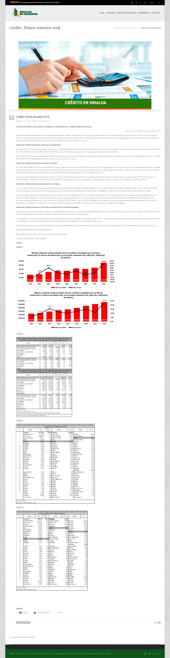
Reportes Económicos (127, 13)
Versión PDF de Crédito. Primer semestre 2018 (142, 131)
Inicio (102, 13)
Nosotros (110, 13)
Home (116, 28)
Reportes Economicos (133, 28)
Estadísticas (144, 13)
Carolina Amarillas (43, 121)
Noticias (122, 28)
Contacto (155, 13)
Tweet (60, 612)
